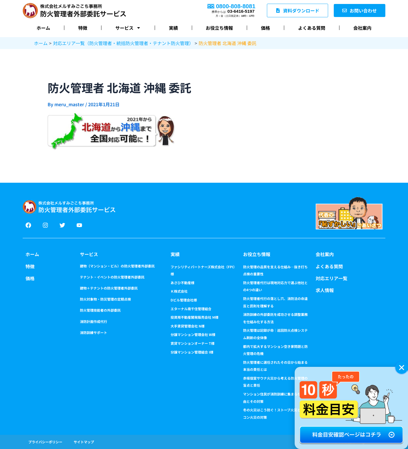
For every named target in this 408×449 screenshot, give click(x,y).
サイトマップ (84, 441)
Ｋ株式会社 (179, 291)
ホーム (43, 27)
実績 (173, 27)
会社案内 (362, 27)
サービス (89, 254)
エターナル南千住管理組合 (191, 308)
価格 (265, 27)
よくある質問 (311, 27)
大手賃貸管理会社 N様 (188, 326)
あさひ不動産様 (182, 282)
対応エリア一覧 (331, 278)
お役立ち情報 (219, 27)
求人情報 (325, 290)
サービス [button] (128, 28)
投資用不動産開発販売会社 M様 (194, 317)
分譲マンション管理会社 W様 (193, 334)
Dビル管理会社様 (184, 299)
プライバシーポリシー (45, 441)
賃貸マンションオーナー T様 (192, 343)
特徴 (82, 27)
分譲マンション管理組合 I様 (192, 352)
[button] (401, 367)
